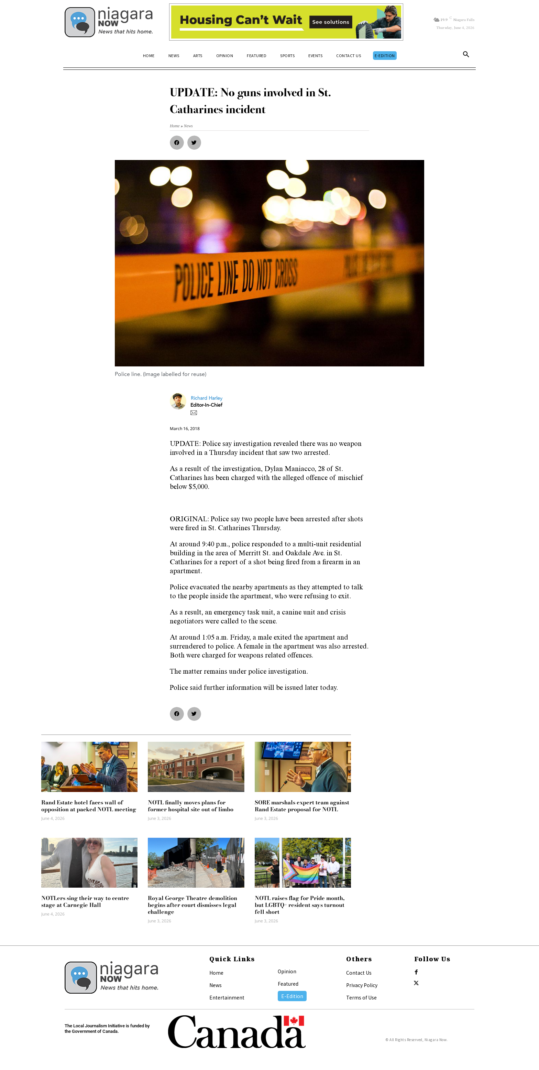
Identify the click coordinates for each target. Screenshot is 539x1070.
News (215, 985)
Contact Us (359, 972)
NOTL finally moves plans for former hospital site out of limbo (190, 805)
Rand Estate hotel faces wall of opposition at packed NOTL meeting (88, 805)
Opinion (287, 971)
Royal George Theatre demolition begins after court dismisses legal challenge (192, 905)
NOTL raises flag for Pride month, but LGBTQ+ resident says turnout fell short (299, 905)
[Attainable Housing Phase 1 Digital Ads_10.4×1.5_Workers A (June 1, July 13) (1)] (286, 22)
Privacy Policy (361, 985)
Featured (288, 983)
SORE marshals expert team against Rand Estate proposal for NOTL (302, 805)
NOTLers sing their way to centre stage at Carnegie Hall (85, 901)
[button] (466, 55)
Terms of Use (361, 997)
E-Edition (292, 996)
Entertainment (226, 997)
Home (216, 972)
